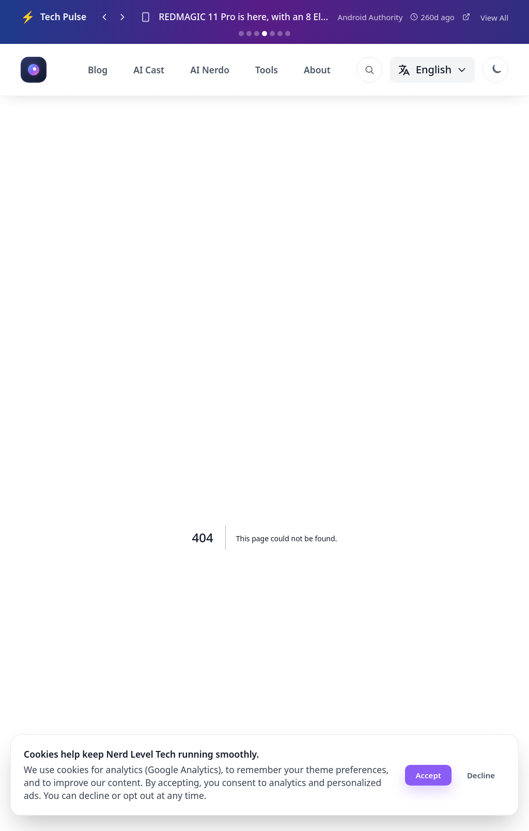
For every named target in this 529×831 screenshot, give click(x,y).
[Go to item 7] (287, 33)
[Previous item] (104, 17)
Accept (428, 775)
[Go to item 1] (241, 33)
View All (494, 17)
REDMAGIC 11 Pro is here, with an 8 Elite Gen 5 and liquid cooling (244, 16)
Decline (481, 775)
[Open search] (369, 70)
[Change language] (432, 70)
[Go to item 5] (272, 33)
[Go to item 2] (249, 33)
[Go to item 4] (264, 33)
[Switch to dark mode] (495, 70)
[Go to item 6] (280, 33)
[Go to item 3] (256, 33)
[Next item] (122, 17)
